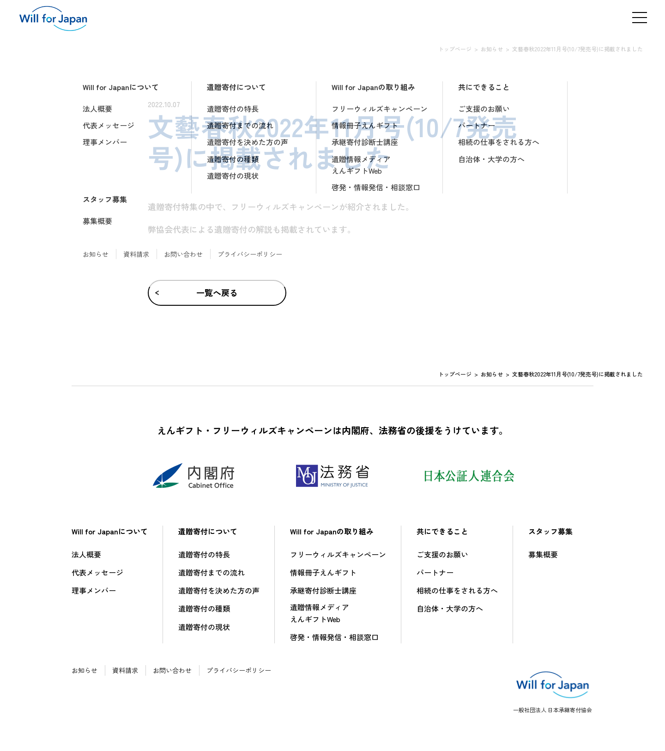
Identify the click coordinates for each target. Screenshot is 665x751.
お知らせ (492, 49)
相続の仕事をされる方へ (457, 590)
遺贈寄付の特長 (204, 554)
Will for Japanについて (110, 531)
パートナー (435, 572)
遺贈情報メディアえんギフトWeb (319, 612)
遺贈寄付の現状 (204, 626)
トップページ (455, 49)
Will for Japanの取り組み (332, 531)
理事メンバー (94, 590)
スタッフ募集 (550, 531)
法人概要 (86, 554)
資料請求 (125, 670)
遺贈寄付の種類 (204, 608)
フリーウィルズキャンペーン (338, 554)
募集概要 (543, 554)
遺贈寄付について (207, 531)
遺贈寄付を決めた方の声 (219, 590)
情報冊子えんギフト (323, 572)
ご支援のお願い (442, 554)
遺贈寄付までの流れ (211, 572)
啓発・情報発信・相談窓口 (334, 636)
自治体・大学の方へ (450, 608)
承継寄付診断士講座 (323, 590)
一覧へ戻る (217, 292)
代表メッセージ (97, 572)
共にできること (442, 531)
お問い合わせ (172, 670)
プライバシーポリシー (238, 670)
